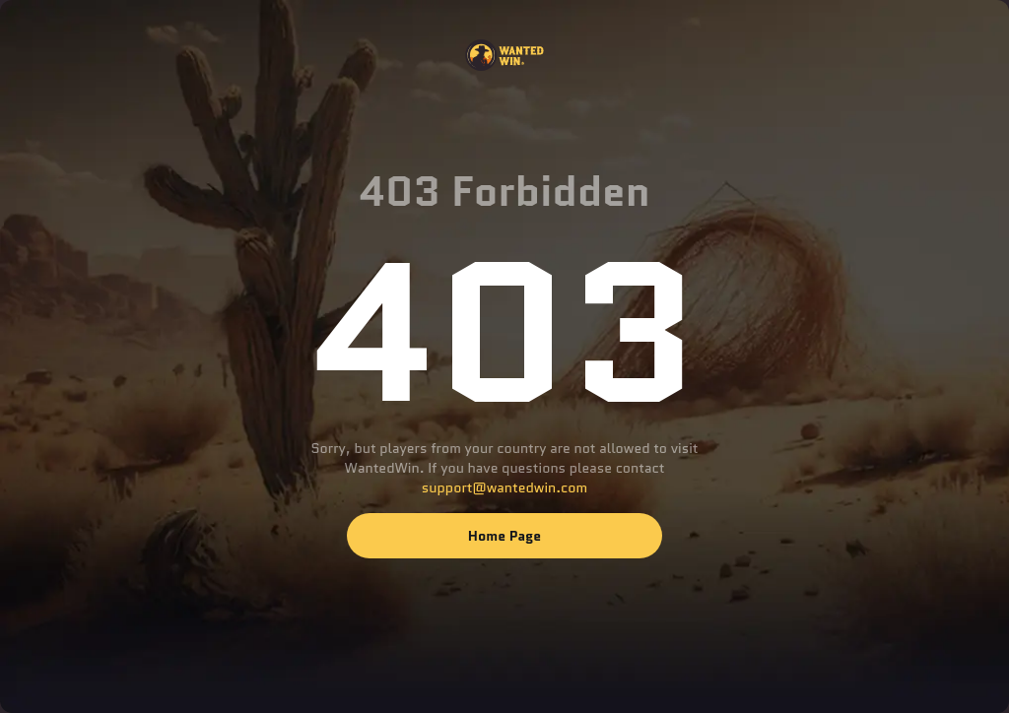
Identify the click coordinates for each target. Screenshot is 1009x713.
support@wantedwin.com (504, 487)
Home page (504, 536)
